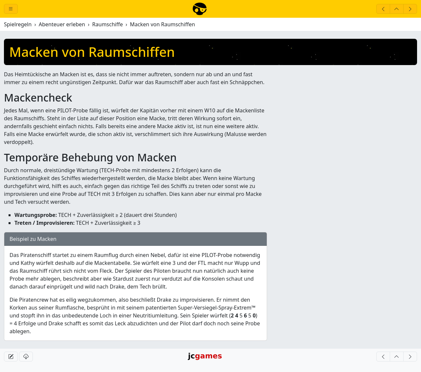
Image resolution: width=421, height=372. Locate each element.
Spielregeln (18, 24)
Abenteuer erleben (62, 24)
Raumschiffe (107, 24)
